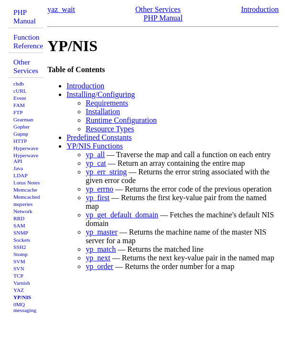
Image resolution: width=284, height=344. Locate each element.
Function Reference (28, 41)
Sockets (21, 240)
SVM (19, 261)
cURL (20, 91)
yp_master (102, 232)
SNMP (20, 233)
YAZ (18, 290)
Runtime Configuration (121, 120)
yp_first (97, 198)
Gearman (23, 119)
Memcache (25, 190)
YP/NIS (22, 297)
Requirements (107, 103)
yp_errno (99, 189)
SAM (19, 225)
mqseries (23, 204)
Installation (103, 112)
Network (23, 211)
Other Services (25, 66)
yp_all (95, 154)
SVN (18, 268)
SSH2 (19, 247)
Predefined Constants (98, 137)
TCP (18, 276)
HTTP (20, 141)
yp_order (99, 266)
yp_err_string (106, 172)
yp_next (98, 258)
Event (19, 98)
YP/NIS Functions (94, 146)
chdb (18, 83)
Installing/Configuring (100, 94)
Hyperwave (25, 148)
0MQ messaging (24, 307)
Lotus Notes (26, 182)
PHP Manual (24, 16)
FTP (18, 112)
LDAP (20, 175)
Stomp (20, 254)
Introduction (260, 9)
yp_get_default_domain (122, 215)
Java (18, 168)
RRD (18, 218)
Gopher (21, 126)
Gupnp (20, 134)
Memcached (26, 197)
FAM (19, 105)
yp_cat (96, 163)
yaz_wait (61, 9)
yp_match (101, 249)
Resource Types (110, 129)
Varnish (21, 283)
